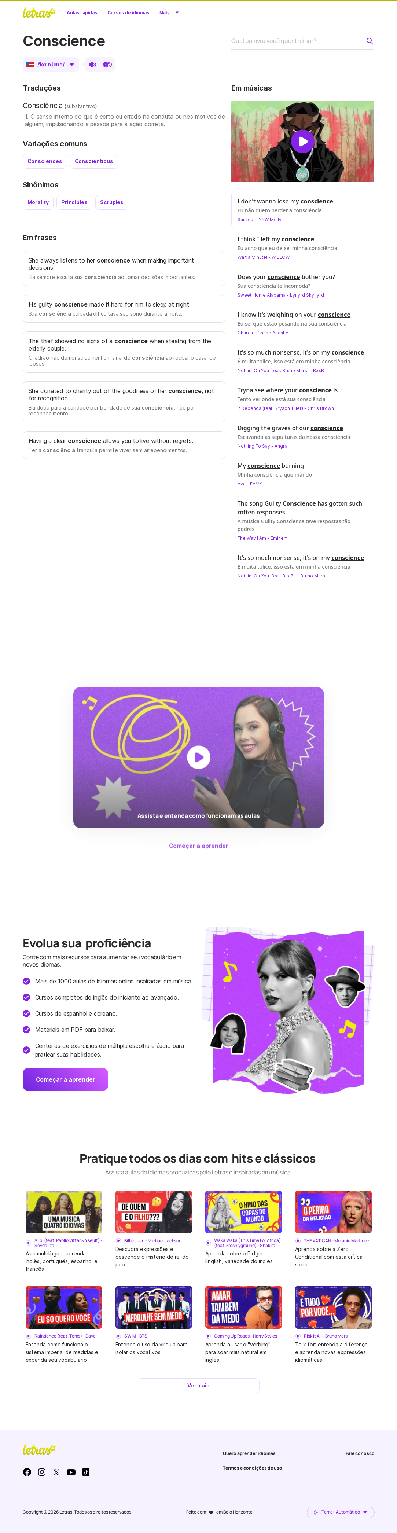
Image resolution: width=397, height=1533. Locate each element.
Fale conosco (360, 1453)
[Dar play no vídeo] (303, 141)
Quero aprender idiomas (249, 1453)
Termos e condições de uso (252, 1468)
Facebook (27, 1472)
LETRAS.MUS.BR (39, 12)
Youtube (71, 1472)
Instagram (41, 1472)
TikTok (85, 1472)
